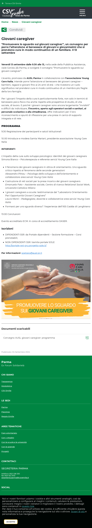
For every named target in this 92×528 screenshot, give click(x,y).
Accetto (10, 522)
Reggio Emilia (7, 416)
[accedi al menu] (83, 12)
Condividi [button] (15, 29)
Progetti (5, 451)
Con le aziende (8, 447)
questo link (28, 506)
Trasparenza (6, 381)
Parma (4, 407)
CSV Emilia (6, 390)
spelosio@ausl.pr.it (31, 253)
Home (4, 22)
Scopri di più (78, 511)
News (15, 22)
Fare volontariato (9, 433)
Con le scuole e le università (14, 442)
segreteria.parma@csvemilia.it (15, 478)
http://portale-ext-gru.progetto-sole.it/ (25, 245)
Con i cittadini (7, 438)
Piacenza (5, 412)
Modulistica (6, 386)
